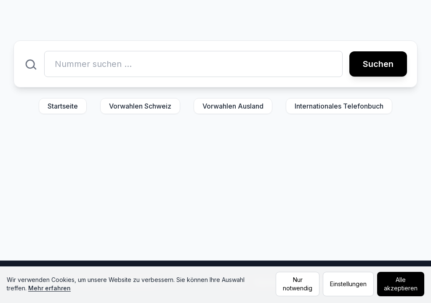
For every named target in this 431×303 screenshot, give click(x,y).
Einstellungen (348, 283)
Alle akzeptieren (401, 284)
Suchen (378, 64)
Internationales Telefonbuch (339, 106)
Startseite (63, 106)
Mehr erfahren (49, 288)
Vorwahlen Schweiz (140, 106)
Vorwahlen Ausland (232, 106)
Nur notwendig (297, 284)
